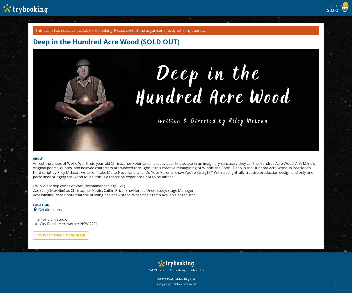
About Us (197, 270)
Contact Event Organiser (61, 235)
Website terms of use (185, 284)
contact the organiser (144, 30)
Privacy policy (163, 284)
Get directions (50, 209)
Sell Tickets (156, 270)
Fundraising (177, 270)
